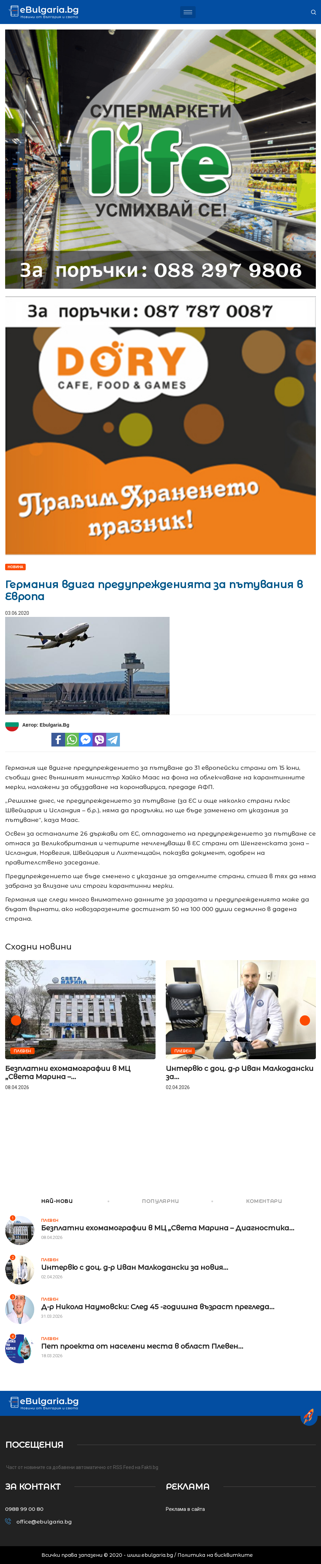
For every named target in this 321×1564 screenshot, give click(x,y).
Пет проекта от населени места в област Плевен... (142, 1346)
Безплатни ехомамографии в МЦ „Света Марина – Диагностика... (167, 1228)
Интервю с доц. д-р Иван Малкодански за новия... (134, 1267)
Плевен (22, 1051)
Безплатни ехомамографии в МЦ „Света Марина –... (67, 1072)
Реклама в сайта (185, 1509)
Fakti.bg (149, 1467)
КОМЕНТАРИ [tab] (247, 1201)
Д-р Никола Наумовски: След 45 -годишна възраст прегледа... (157, 1307)
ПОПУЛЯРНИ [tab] (144, 1201)
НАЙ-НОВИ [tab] (39, 1201)
